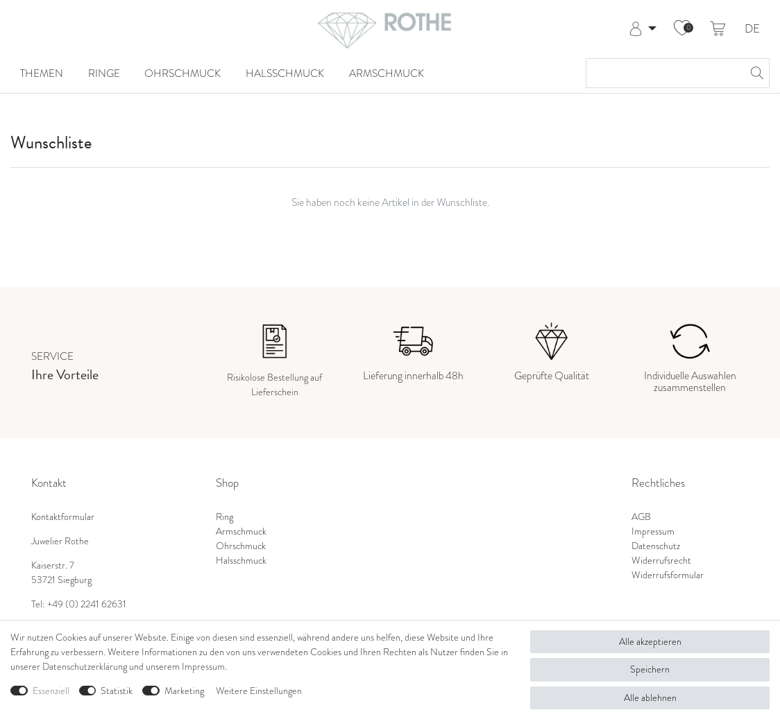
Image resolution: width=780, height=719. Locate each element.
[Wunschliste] (682, 29)
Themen (41, 73)
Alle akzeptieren (650, 641)
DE (752, 29)
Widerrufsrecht (661, 560)
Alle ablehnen (650, 697)
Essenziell (51, 691)
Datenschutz (655, 546)
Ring (224, 516)
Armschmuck (386, 73)
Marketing (184, 691)
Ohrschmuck (182, 73)
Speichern (650, 669)
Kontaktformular (62, 516)
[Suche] (755, 73)
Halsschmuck (285, 73)
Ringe (104, 73)
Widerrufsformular (667, 575)
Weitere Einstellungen (259, 691)
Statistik (117, 691)
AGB (641, 516)
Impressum (653, 531)
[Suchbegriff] (663, 73)
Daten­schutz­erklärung (84, 666)
